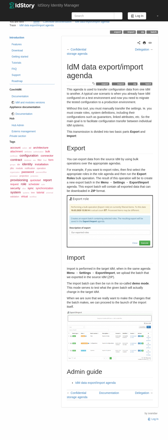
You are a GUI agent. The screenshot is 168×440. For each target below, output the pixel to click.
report (47, 180)
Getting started (20, 56)
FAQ (14, 68)
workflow (33, 197)
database (27, 160)
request (14, 184)
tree (33, 192)
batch (153, 32)
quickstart (35, 180)
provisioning (19, 180)
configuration (28, 155)
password (28, 172)
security (15, 188)
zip (142, 32)
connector (47, 155)
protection (34, 176)
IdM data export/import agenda (92, 21)
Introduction (17, 37)
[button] (155, 16)
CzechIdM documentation (57, 21)
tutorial (40, 192)
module (19, 168)
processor (14, 176)
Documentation (20, 96)
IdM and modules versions (30, 102)
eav (34, 160)
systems (26, 193)
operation (41, 168)
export (117, 32)
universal (49, 193)
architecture (40, 147)
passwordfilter (41, 172)
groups (12, 165)
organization (14, 172)
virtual (24, 196)
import (131, 32)
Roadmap (17, 81)
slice (24, 188)
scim (43, 184)
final (45, 160)
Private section (18, 136)
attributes (28, 152)
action (24, 148)
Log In (152, 419)
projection (24, 176)
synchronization (44, 188)
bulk (47, 151)
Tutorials (16, 62)
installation (42, 164)
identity (27, 164)
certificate (14, 156)
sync (31, 188)
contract (16, 159)
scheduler (34, 184)
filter (39, 160)
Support (16, 75)
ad (30, 148)
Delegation (142, 49)
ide (18, 164)
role (23, 184)
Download (17, 50)
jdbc (12, 168)
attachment (16, 151)
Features (17, 44)
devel (36, 21)
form (50, 160)
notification (30, 168)
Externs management (24, 131)
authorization (38, 152)
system (15, 192)
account (15, 147)
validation (14, 196)
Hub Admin (18, 125)
